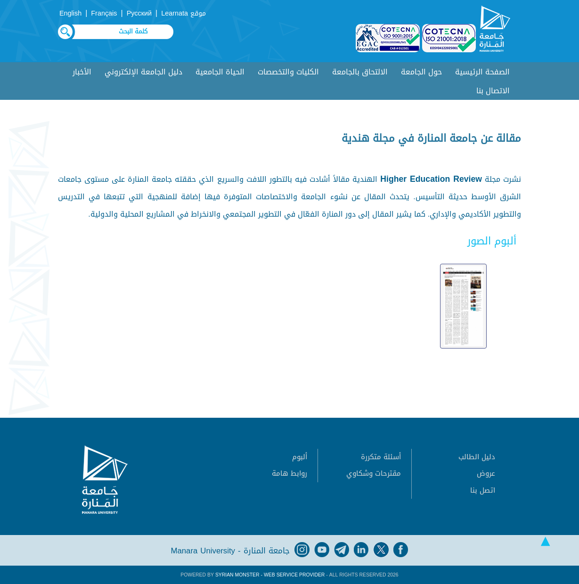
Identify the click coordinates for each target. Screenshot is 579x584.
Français (104, 13)
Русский (139, 13)
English (70, 13)
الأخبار (82, 72)
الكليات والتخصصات (288, 72)
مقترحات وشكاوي (373, 473)
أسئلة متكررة (381, 456)
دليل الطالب (476, 456)
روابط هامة (289, 473)
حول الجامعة (421, 72)
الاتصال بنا (493, 90)
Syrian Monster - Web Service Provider (270, 574)
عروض (486, 473)
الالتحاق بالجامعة (360, 72)
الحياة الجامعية (220, 72)
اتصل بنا (482, 490)
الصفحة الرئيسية (482, 72)
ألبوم (299, 456)
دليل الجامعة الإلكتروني (143, 72)
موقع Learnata (183, 13)
